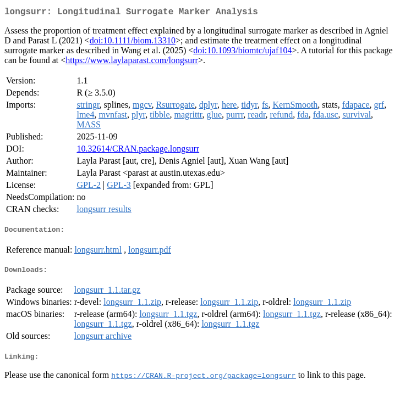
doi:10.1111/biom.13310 (133, 42)
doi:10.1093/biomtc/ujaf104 (242, 52)
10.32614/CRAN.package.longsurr (137, 150)
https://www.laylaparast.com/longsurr (131, 62)
